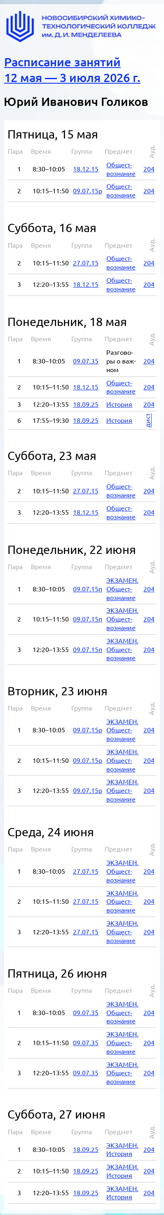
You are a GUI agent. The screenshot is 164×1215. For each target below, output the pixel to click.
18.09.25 (85, 402)
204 (149, 166)
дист (147, 418)
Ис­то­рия (119, 402)
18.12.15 (85, 166)
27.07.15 (85, 260)
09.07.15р (87, 188)
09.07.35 (85, 358)
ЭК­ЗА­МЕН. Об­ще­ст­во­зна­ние (122, 586)
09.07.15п (87, 586)
